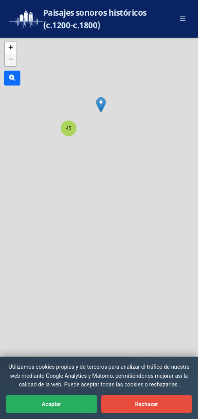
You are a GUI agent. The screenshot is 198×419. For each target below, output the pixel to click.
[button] (68, 128)
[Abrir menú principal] (183, 19)
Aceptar (51, 404)
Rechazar (146, 404)
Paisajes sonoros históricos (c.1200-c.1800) (95, 19)
